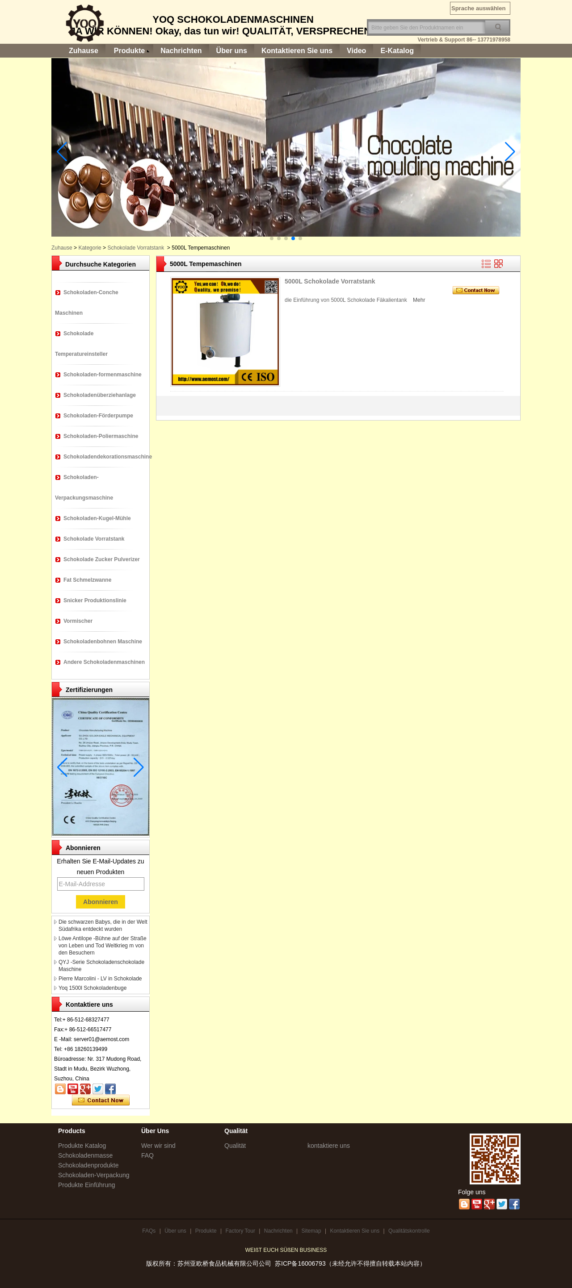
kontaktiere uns (328, 1145)
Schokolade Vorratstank (135, 248)
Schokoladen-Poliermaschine (100, 436)
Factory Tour (240, 1231)
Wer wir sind (158, 1145)
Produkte (129, 50)
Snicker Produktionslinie (94, 600)
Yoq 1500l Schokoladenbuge (92, 988)
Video (356, 50)
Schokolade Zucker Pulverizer (101, 559)
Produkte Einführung (86, 1184)
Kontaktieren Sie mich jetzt (101, 1100)
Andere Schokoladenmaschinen (104, 662)
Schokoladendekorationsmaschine (107, 457)
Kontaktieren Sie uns (296, 50)
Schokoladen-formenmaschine (102, 374)
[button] (271, 238)
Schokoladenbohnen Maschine (102, 641)
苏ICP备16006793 (300, 1263)
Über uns (231, 50)
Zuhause (83, 50)
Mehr (419, 300)
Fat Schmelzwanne (87, 580)
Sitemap (311, 1231)
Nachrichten (181, 50)
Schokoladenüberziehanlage (99, 395)
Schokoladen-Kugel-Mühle (97, 518)
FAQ (147, 1155)
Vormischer (78, 621)
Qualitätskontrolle (409, 1231)
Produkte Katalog (82, 1145)
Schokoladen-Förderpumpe (98, 416)
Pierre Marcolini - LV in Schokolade (100, 978)
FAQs (149, 1231)
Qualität (235, 1145)
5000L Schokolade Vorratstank (330, 281)
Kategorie (89, 248)
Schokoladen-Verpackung (94, 1175)
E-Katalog (397, 50)
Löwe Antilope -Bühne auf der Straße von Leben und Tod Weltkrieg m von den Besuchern (103, 945)
